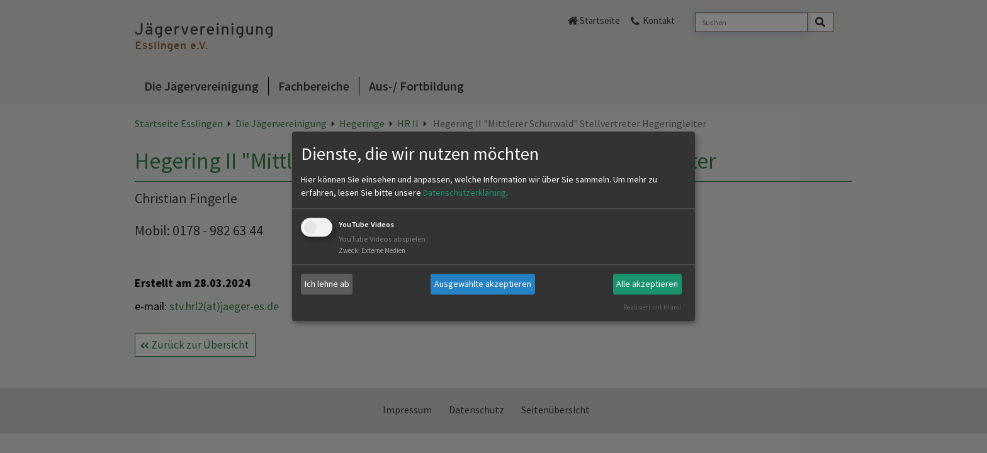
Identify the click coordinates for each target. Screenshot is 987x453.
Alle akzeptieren (647, 283)
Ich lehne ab (327, 283)
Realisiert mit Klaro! (652, 307)
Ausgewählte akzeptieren (482, 283)
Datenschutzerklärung (464, 192)
